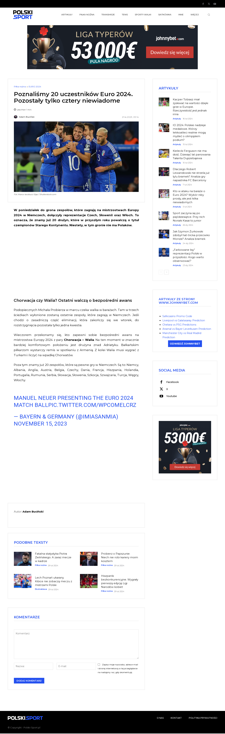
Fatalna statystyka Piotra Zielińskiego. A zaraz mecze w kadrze (53, 557)
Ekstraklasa (41, 590)
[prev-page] (161, 272)
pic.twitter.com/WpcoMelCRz (92, 405)
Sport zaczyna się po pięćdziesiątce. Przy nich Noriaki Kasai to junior (189, 217)
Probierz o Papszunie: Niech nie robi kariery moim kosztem (119, 557)
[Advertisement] (76, 262)
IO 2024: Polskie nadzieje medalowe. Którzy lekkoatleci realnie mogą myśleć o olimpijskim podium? (189, 133)
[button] (209, 15)
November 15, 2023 (40, 423)
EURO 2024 (35, 87)
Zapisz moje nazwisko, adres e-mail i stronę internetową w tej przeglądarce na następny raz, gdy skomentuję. (118, 669)
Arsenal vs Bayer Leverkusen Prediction (186, 329)
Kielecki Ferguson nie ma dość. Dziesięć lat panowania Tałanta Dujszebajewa (191, 154)
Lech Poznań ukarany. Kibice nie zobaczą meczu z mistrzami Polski (53, 581)
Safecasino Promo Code (177, 316)
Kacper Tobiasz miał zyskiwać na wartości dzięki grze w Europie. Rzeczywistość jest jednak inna (190, 107)
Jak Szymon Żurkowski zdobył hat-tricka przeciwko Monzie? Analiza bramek (191, 235)
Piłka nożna (20, 87)
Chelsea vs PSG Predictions (179, 324)
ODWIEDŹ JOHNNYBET (185, 343)
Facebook (172, 382)
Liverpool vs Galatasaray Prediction (183, 320)
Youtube (171, 396)
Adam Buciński (26, 117)
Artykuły (177, 119)
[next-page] (166, 272)
